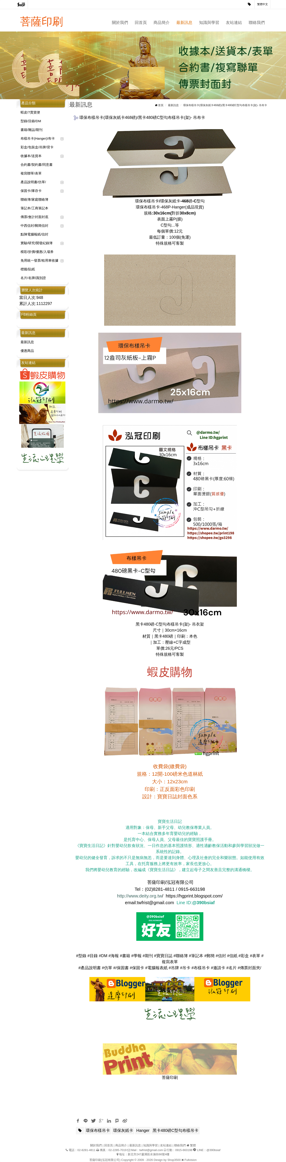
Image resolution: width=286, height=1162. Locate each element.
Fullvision (191, 1160)
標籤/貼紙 (28, 269)
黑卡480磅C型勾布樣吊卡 (175, 1130)
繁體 (193, 1145)
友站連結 (234, 22)
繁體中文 (262, 4)
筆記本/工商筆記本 (34, 208)
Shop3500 (174, 1160)
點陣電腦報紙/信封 (34, 234)
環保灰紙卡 (123, 1130)
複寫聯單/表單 (31, 173)
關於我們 (120, 22)
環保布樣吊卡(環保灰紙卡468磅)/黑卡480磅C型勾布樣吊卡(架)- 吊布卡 (225, 105)
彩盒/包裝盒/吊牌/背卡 (37, 147)
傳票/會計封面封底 (34, 217)
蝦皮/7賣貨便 (30, 112)
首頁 (161, 105)
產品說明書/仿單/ (33, 182)
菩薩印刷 (41, 21)
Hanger (142, 1130)
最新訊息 (184, 22)
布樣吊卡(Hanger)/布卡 (38, 138)
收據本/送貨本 (31, 156)
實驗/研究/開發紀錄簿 (37, 243)
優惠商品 (27, 351)
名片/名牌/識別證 (33, 278)
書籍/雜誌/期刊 (31, 130)
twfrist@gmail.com (151, 1150)
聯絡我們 (257, 22)
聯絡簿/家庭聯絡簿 (34, 199)
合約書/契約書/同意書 (37, 164)
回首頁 (141, 22)
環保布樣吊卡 (98, 1130)
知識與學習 (209, 22)
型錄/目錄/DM (31, 121)
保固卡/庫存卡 (31, 191)
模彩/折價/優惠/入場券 (37, 252)
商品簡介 (162, 22)
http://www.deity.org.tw (139, 895)
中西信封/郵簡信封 (34, 225)
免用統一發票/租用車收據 (39, 260)
